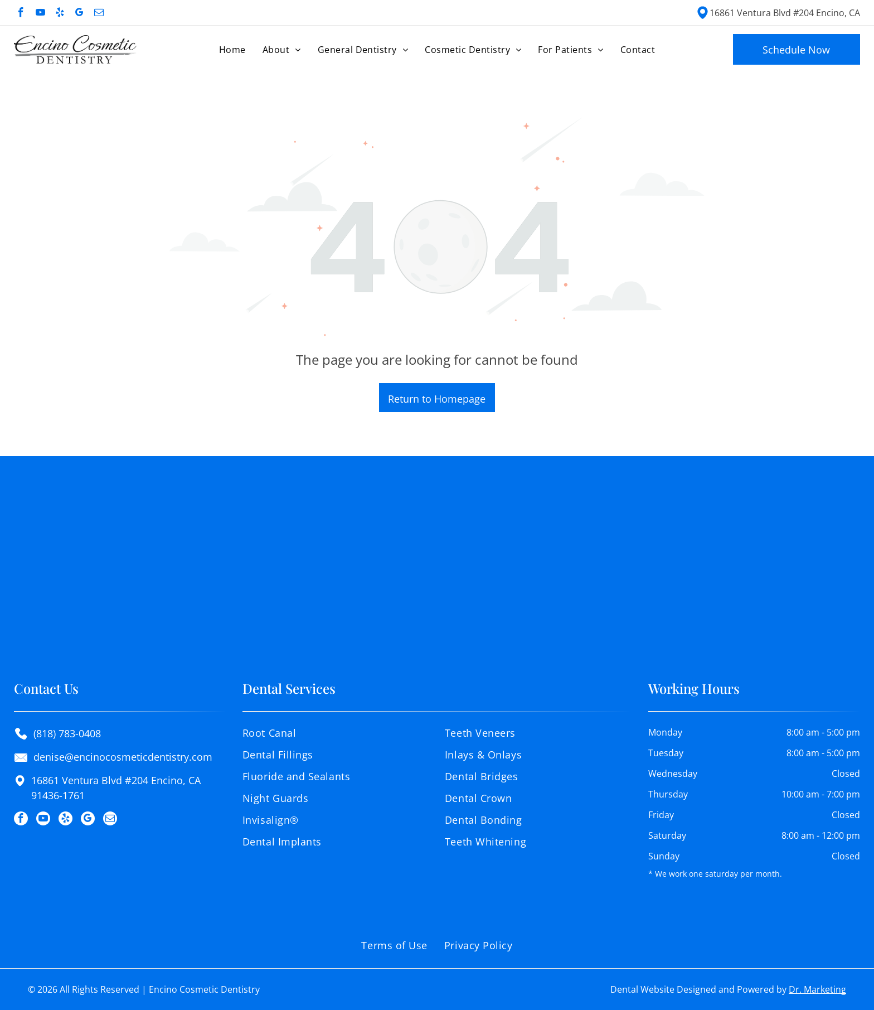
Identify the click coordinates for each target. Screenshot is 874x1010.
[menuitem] (232, 49)
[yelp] (60, 14)
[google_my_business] (79, 14)
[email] (99, 14)
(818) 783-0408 (67, 733)
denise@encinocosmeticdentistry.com (122, 756)
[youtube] (40, 14)
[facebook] (21, 14)
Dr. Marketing (817, 989)
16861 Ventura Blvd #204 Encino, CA (785, 13)
